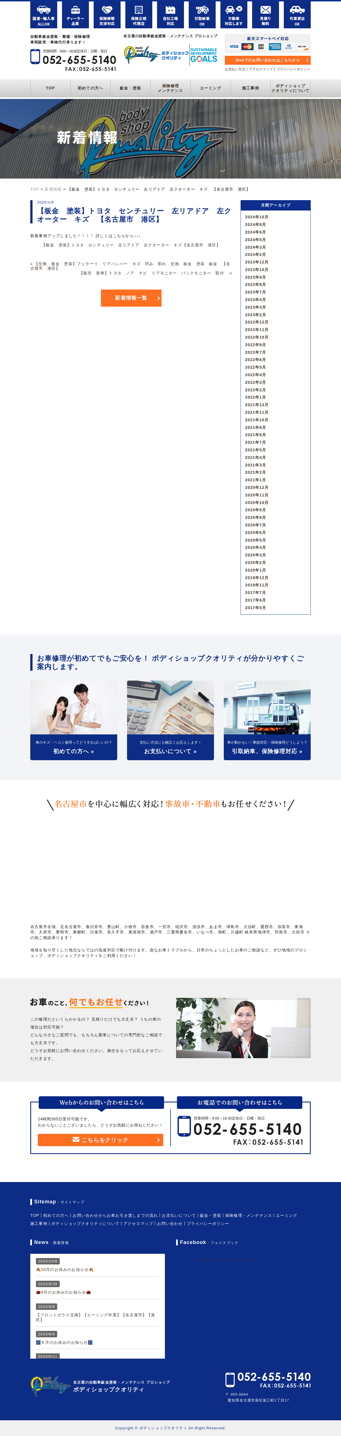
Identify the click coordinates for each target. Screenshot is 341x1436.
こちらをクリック (100, 1140)
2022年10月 (257, 337)
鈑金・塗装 (130, 88)
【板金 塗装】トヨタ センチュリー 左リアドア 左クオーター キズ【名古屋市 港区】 (131, 245)
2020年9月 (255, 510)
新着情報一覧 (131, 298)
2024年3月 (255, 247)
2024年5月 (255, 239)
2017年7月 (255, 592)
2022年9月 (255, 345)
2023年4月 (255, 299)
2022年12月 (257, 322)
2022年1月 (255, 397)
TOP (50, 88)
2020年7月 (255, 525)
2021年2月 (255, 472)
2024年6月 (255, 232)
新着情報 (53, 189)
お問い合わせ (170, 1223)
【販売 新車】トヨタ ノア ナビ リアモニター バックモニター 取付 (153, 273)
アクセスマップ (261, 69)
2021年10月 (257, 420)
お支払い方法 (235, 69)
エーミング (210, 88)
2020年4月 (255, 547)
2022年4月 (255, 375)
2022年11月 (257, 329)
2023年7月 (255, 292)
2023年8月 (255, 284)
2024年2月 (255, 254)
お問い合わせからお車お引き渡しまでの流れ (115, 1215)
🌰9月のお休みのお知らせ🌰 (63, 1292)
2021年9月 (255, 427)
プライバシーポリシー (293, 69)
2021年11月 (257, 412)
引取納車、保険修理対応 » (267, 751)
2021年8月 (255, 435)
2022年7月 (255, 352)
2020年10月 (257, 502)
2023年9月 (255, 277)
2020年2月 (255, 562)
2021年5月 (255, 450)
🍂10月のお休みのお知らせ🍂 (65, 1269)
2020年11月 (257, 495)
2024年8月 (255, 224)
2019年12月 (257, 577)
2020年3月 (255, 555)
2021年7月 (255, 442)
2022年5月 (255, 367)
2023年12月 (257, 262)
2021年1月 (255, 480)
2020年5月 (255, 540)
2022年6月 (255, 359)
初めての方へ (90, 88)
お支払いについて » (170, 751)
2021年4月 (255, 457)
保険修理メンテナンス (170, 88)
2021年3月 (255, 465)
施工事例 (250, 88)
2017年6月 (255, 600)
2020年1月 (255, 570)
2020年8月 (255, 517)
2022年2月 (255, 390)
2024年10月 (257, 217)
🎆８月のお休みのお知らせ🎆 (64, 1342)
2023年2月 (255, 315)
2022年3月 (255, 382)
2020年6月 (255, 532)
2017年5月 (255, 607)
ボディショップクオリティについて (290, 88)
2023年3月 (255, 307)
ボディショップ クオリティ (226, 1260)
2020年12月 (257, 487)
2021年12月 (257, 405)
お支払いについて (179, 1215)
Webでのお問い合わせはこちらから (268, 60)
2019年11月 (257, 585)
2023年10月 (257, 269)
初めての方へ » (73, 751)
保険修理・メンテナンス (248, 1215)
